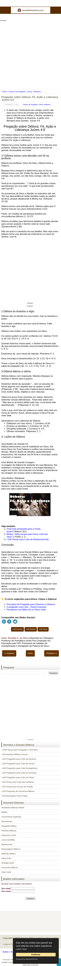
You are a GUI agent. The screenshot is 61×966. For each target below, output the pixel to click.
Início (30, 653)
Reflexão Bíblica (8, 853)
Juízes (29, 92)
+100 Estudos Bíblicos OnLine (14, 754)
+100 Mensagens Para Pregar (14, 796)
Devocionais (6, 821)
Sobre (6, 952)
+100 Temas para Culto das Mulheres (17, 782)
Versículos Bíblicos (9, 867)
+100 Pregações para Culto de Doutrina (18, 759)
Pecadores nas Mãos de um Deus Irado (26, 609)
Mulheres (37, 92)
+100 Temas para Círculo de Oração (17, 786)
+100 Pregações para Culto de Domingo (18, 773)
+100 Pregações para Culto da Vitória (17, 777)
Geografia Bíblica (8, 826)
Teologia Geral (7, 863)
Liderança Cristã (8, 835)
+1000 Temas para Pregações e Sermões (19, 750)
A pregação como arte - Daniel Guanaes (26, 607)
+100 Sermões (17, 629)
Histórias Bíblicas (8, 830)
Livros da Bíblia (8, 840)
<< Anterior (9, 653)
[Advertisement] (30, 54)
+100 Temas (43, 629)
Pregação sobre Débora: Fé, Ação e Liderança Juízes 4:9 (29, 98)
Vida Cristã (6, 872)
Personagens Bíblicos (10, 849)
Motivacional (6, 844)
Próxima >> (51, 653)
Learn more (21, 949)
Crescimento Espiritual (11, 817)
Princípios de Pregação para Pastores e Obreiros (31, 604)
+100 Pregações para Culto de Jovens (18, 763)
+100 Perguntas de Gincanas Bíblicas (17, 791)
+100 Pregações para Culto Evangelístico (19, 768)
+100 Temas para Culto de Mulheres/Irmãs (28, 539)
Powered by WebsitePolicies (27, 959)
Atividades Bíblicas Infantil (12, 807)
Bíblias (4, 812)
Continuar (35, 954)
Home (4, 92)
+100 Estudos (31, 629)
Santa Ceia (6, 858)
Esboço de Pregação (17, 92)
